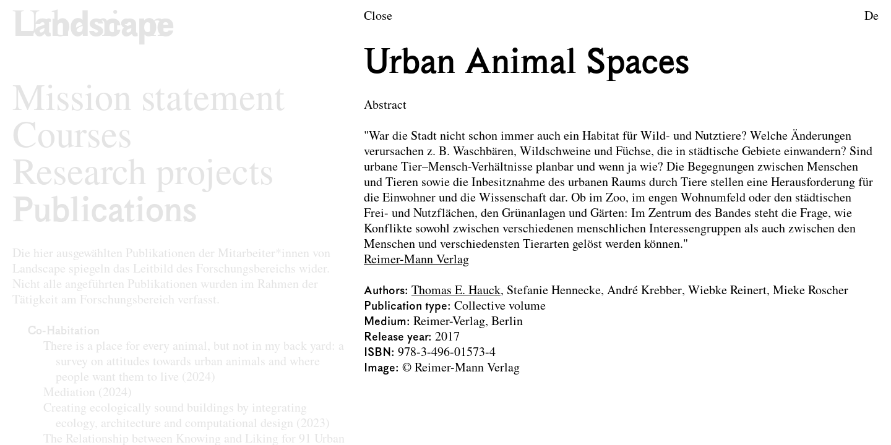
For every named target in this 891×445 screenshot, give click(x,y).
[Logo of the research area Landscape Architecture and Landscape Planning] (93, 27)
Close (378, 16)
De (871, 16)
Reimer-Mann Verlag (416, 260)
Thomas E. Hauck (456, 291)
